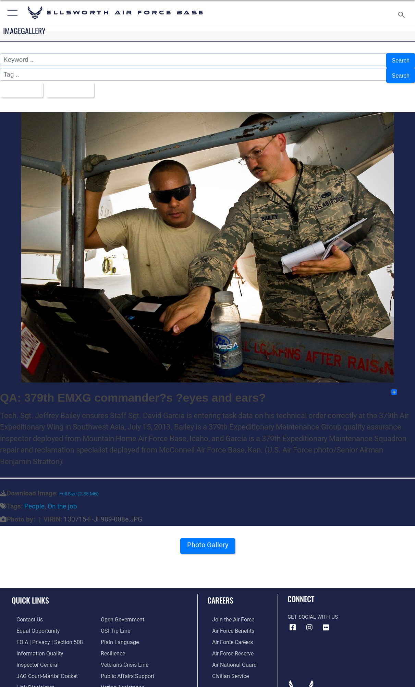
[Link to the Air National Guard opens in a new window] (228, 657)
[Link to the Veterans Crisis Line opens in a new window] (124, 657)
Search (399, 59)
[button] (11, 13)
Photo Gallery (207, 541)
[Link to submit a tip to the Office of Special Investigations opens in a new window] (114, 624)
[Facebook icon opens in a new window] (293, 621)
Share (402, 386)
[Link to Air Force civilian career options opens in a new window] (224, 667)
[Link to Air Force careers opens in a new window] (227, 635)
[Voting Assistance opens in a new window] (122, 678)
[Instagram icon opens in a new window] (309, 621)
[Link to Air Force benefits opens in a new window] (227, 624)
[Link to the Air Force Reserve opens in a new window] (227, 646)
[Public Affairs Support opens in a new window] (126, 667)
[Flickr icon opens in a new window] (326, 621)
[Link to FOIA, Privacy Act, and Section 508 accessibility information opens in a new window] (43, 635)
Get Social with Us (313, 611)
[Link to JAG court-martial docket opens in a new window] (41, 667)
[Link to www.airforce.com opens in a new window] (227, 613)
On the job (62, 500)
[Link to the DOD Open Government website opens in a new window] (121, 613)
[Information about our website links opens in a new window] (29, 678)
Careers (220, 594)
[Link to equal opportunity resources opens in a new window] (32, 624)
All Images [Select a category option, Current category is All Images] (21, 85)
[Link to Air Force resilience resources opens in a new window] (112, 646)
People (34, 500)
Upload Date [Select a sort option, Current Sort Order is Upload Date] (75, 85)
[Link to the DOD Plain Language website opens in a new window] (118, 635)
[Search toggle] (402, 13)
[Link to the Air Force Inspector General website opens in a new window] (32, 657)
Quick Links (30, 594)
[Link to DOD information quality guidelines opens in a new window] (34, 646)
